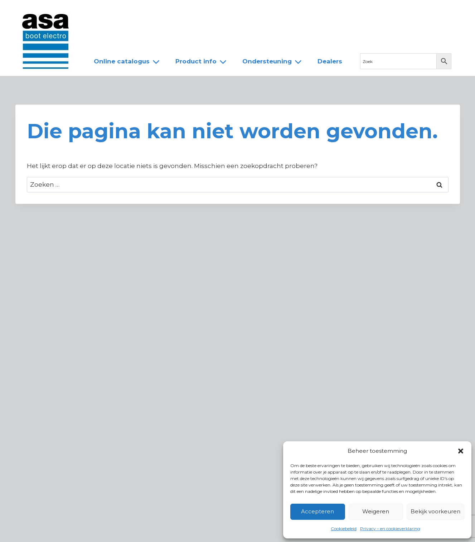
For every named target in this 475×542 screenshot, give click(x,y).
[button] (460, 451)
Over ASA (137, 11)
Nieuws (98, 11)
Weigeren (375, 511)
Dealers (206, 11)
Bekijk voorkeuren (435, 511)
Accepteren (317, 511)
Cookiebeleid (344, 528)
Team (173, 11)
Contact (243, 11)
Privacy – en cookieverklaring (390, 528)
